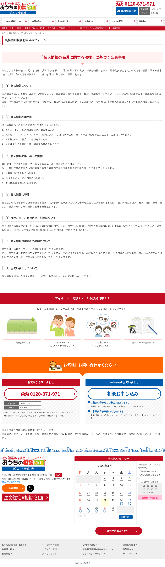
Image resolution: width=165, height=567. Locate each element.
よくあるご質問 (49, 549)
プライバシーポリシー (93, 554)
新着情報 (6, 554)
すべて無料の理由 (50, 545)
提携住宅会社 (129, 545)
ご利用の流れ (89, 545)
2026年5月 (125, 517)
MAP (58, 475)
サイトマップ (129, 554)
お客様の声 (7, 549)
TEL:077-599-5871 (11, 482)
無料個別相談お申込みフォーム (97, 549)
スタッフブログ (49, 554)
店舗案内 (127, 549)
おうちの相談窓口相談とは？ (15, 545)
